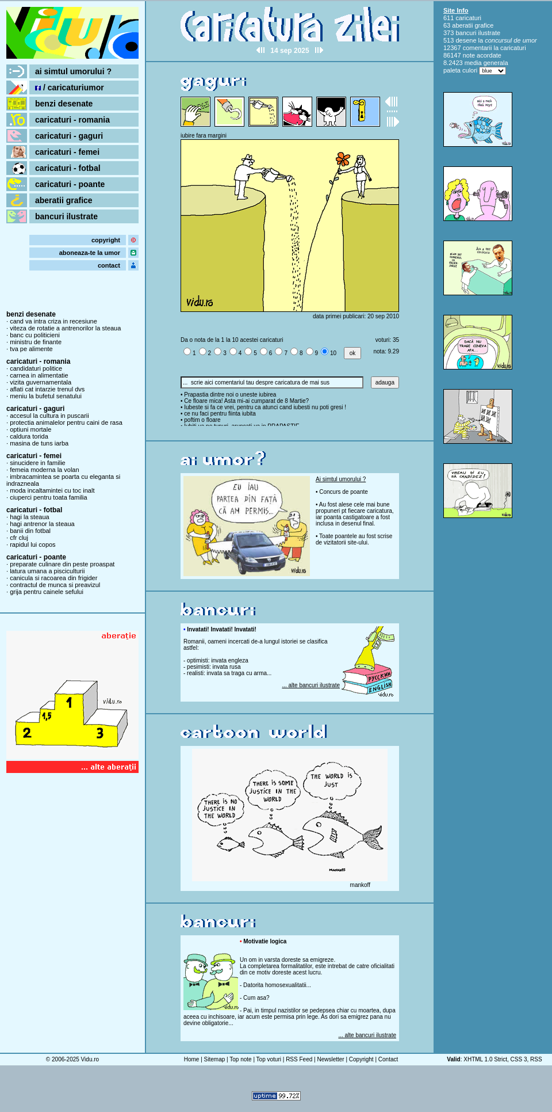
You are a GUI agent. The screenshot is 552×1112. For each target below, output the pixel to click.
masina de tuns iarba (39, 443)
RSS (536, 1059)
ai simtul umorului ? (73, 71)
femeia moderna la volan (44, 469)
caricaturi (468, 17)
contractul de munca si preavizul (55, 584)
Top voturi (268, 1059)
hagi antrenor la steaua (42, 523)
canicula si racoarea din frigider (53, 577)
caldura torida (29, 436)
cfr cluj (19, 537)
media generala (486, 62)
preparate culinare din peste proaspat (62, 564)
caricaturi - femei (67, 152)
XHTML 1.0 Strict (485, 1059)
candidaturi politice (36, 368)
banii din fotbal (30, 530)
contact (109, 265)
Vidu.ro (90, 1059)
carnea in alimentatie (39, 375)
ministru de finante (36, 341)
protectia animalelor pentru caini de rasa (66, 422)
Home (192, 1059)
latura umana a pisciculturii (47, 571)
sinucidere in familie (38, 462)
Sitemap (214, 1059)
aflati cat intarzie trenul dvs (47, 389)
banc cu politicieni (35, 335)
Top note (240, 1059)
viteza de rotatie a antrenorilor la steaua (65, 328)
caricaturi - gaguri (69, 135)
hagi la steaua (29, 516)
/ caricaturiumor (69, 87)
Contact (388, 1059)
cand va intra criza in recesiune (53, 321)
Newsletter (330, 1059)
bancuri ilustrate (66, 216)
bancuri (465, 32)
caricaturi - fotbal (68, 168)
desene (465, 40)
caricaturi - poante (70, 184)
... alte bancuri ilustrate (311, 685)
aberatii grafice (64, 200)
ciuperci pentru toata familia (48, 497)
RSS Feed (299, 1059)
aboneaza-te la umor (89, 252)
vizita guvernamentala (40, 382)
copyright (105, 240)
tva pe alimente (31, 348)
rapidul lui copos (33, 544)
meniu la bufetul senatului (46, 396)
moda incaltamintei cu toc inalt (52, 490)
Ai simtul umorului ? (341, 479)
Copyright (361, 1059)
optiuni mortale (30, 429)
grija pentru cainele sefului (46, 591)
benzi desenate (64, 103)
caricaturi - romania (72, 119)
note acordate (482, 55)
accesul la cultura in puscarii (49, 415)
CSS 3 (519, 1059)
